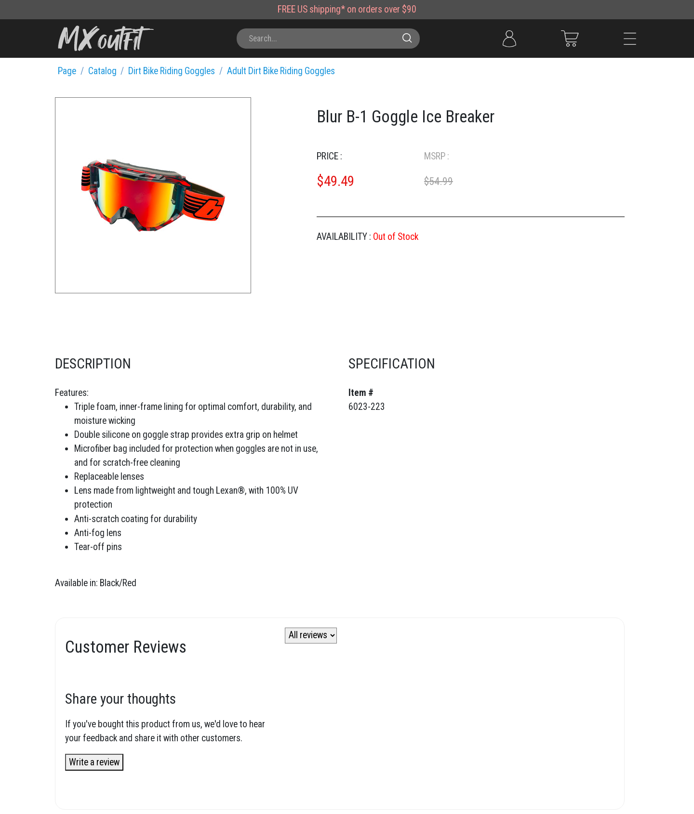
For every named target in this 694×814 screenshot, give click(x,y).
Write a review (94, 762)
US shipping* (321, 9)
